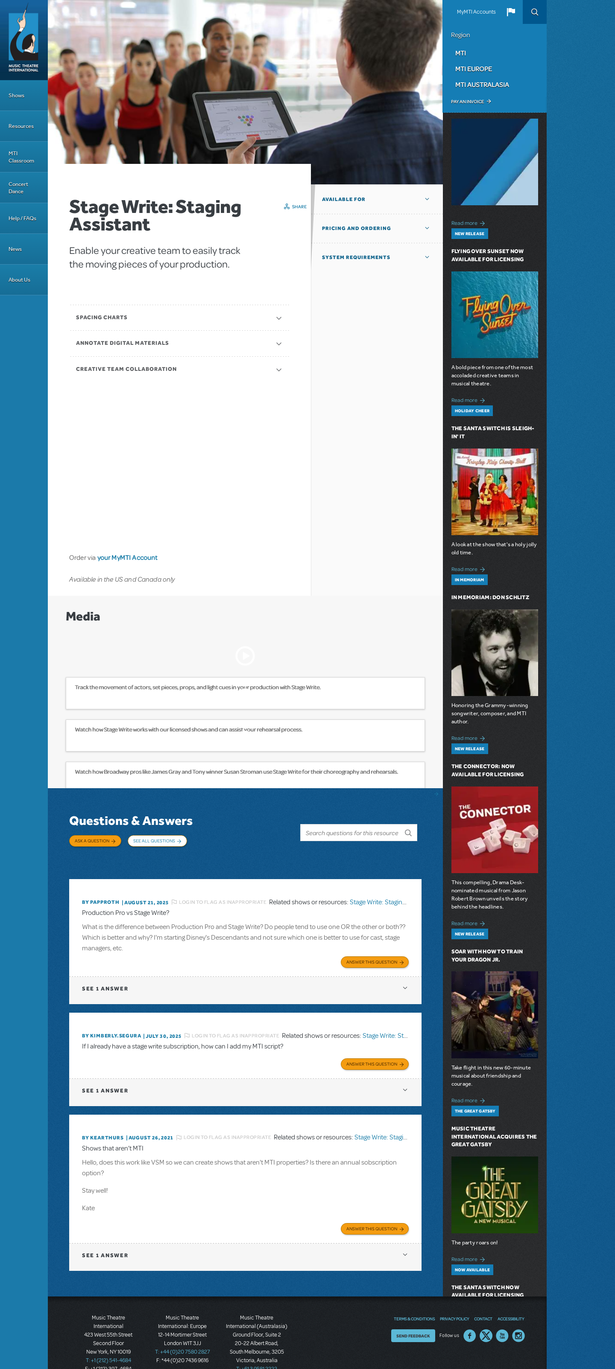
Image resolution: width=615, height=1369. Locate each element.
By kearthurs (103, 1119)
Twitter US (486, 1314)
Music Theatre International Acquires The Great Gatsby (494, 1136)
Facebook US (469, 1314)
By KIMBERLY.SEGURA (111, 1020)
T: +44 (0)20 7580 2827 (182, 1330)
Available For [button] (344, 199)
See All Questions (154, 841)
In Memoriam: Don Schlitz (490, 597)
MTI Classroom (21, 157)
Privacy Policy (454, 1297)
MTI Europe (473, 68)
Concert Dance (18, 188)
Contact (483, 1297)
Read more (469, 222)
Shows (16, 95)
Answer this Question (371, 946)
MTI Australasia (482, 84)
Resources (21, 126)
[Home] (24, 40)
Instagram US (518, 1314)
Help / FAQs (22, 218)
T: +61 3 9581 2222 (256, 1347)
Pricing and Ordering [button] (356, 228)
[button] (511, 12)
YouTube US (502, 1314)
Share (299, 207)
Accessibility (511, 1297)
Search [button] (535, 12)
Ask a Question (92, 841)
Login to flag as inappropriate (222, 888)
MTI (460, 53)
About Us (19, 279)
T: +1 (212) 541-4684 (108, 1339)
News (15, 249)
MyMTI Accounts (476, 12)
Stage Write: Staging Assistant (391, 888)
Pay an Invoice (467, 102)
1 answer (105, 973)
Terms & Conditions (414, 1297)
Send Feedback (413, 1314)
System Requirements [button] (356, 257)
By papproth (101, 889)
